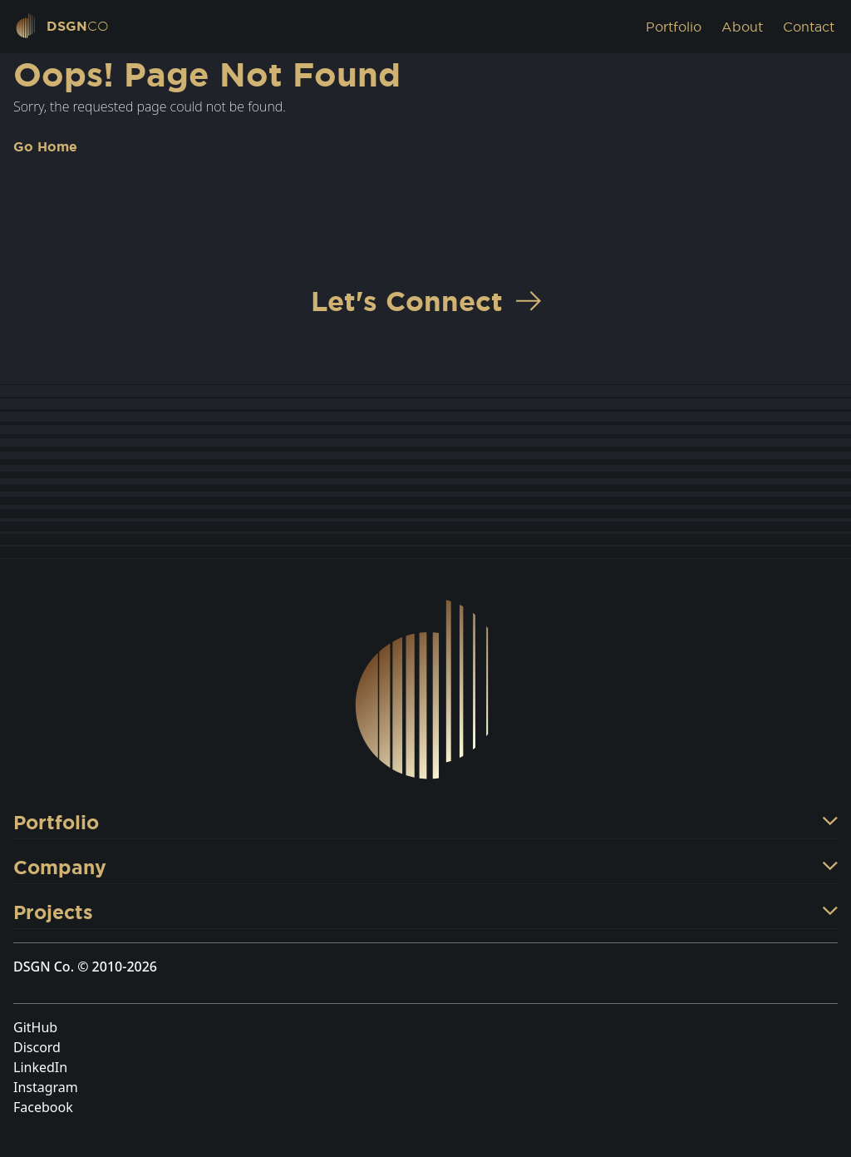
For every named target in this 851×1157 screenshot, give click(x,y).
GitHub (35, 1027)
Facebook (43, 1107)
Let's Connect (426, 300)
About (742, 26)
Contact (808, 26)
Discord (37, 1047)
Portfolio (673, 26)
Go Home (45, 146)
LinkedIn (40, 1067)
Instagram (45, 1087)
